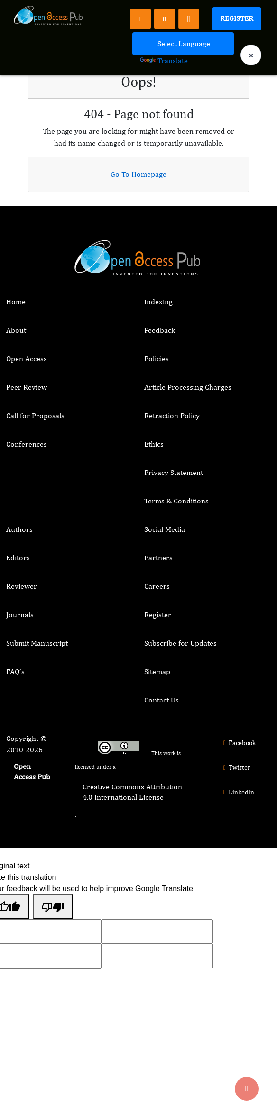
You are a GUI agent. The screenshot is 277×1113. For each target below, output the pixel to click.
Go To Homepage (138, 174)
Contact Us (161, 699)
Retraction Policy (172, 415)
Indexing (158, 301)
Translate (164, 60)
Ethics (154, 443)
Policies (156, 358)
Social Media (164, 529)
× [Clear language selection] (251, 55)
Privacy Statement (173, 472)
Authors (19, 529)
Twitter (236, 767)
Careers (157, 586)
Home (16, 301)
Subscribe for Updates (180, 643)
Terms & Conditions (176, 500)
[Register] (140, 18)
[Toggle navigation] (188, 19)
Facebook (238, 743)
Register (236, 18)
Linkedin (238, 792)
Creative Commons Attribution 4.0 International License (132, 792)
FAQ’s (15, 671)
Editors (18, 557)
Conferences (26, 443)
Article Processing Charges (187, 387)
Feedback (159, 330)
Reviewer (21, 586)
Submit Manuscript (37, 643)
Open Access (26, 358)
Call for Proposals (35, 415)
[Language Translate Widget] (183, 43)
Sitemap (157, 671)
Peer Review (26, 387)
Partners (158, 557)
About (16, 330)
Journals (20, 614)
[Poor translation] (53, 906)
